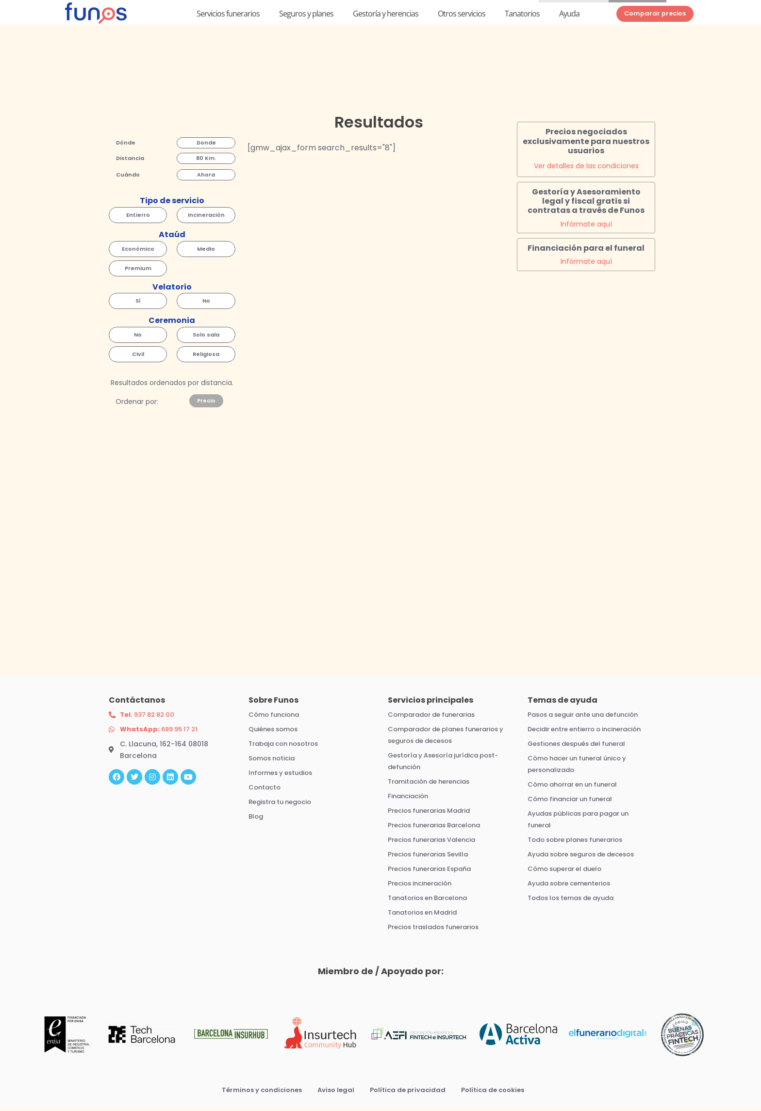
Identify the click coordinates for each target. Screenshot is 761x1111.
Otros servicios (461, 16)
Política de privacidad (408, 1092)
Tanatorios (522, 16)
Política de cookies (497, 1092)
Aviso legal (333, 1092)
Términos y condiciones (257, 1092)
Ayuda (569, 16)
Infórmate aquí (586, 227)
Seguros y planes (306, 16)
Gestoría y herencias (385, 16)
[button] (126, 146)
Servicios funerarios (228, 16)
